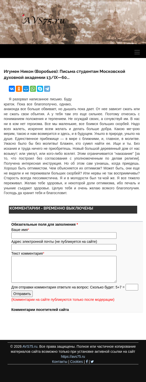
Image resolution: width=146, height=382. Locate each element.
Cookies (76, 362)
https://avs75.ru (73, 357)
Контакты (59, 362)
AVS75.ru (29, 346)
